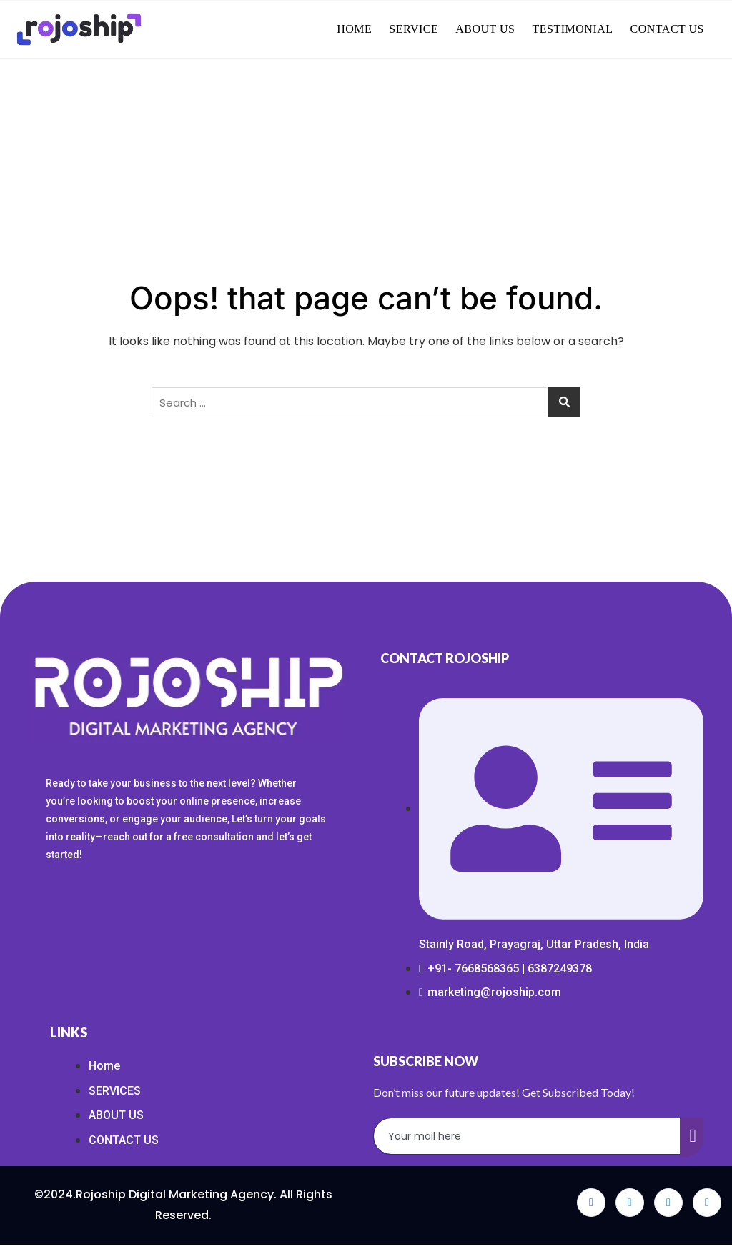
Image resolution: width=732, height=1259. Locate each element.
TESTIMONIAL (573, 29)
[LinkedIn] (668, 1202)
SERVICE (413, 29)
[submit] (692, 1137)
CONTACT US (667, 29)
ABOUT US (485, 29)
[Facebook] (591, 1202)
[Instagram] (707, 1202)
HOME (354, 29)
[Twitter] (629, 1202)
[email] (527, 1136)
